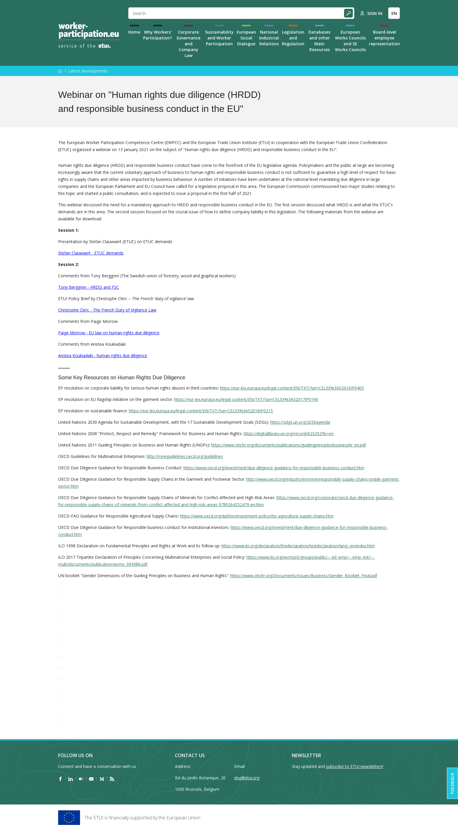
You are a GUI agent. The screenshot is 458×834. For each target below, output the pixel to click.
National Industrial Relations (269, 37)
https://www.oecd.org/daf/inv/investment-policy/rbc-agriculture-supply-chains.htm (257, 516)
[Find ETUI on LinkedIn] (70, 779)
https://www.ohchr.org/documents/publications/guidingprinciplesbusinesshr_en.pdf (288, 445)
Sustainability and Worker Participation (219, 37)
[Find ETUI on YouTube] (91, 779)
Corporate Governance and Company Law (188, 43)
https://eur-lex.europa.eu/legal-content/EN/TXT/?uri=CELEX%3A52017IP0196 (246, 399)
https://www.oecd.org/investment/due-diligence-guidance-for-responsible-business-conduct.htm (273, 467)
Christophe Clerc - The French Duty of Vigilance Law (107, 310)
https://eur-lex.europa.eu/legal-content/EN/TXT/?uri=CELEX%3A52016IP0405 (292, 388)
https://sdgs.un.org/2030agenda (300, 422)
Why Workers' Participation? (157, 35)
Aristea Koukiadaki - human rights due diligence (102, 355)
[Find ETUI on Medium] (102, 779)
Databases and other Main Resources (319, 40)
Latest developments (88, 71)
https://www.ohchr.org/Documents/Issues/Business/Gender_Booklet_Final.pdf (303, 575)
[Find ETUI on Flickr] (81, 779)
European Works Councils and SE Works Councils (350, 40)
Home (134, 32)
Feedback (452, 783)
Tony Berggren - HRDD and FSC (88, 287)
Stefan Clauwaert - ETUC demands (91, 253)
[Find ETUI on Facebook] (60, 779)
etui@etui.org (246, 778)
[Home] (88, 35)
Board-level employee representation (384, 37)
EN (394, 13)
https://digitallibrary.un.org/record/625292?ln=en (289, 433)
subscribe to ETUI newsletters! (354, 766)
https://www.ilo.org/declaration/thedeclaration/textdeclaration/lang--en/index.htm (298, 545)
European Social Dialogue (246, 37)
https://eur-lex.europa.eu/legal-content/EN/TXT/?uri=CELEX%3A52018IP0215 (201, 410)
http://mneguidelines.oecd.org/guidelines (185, 456)
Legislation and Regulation (293, 37)
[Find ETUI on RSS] (112, 779)
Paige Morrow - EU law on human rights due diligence (108, 332)
